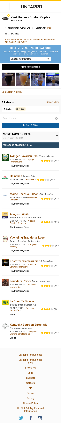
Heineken (16, 176)
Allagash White (19, 214)
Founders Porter (21, 281)
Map (49, 28)
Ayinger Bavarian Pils (24, 156)
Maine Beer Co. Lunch (24, 194)
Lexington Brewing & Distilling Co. (23, 332)
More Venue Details (30, 67)
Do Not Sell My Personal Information (30, 409)
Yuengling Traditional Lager (28, 237)
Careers (30, 383)
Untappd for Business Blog (30, 361)
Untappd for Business (30, 354)
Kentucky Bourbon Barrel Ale (28, 324)
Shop (30, 372)
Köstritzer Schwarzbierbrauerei (23, 265)
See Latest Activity (12, 91)
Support (30, 377)
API (30, 388)
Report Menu (52, 102)
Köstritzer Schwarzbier (25, 261)
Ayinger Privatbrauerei (22, 160)
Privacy (30, 398)
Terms (30, 393)
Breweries (30, 367)
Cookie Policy (30, 403)
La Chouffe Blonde (22, 301)
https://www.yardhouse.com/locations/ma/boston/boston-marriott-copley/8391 (30, 40)
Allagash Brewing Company (22, 222)
